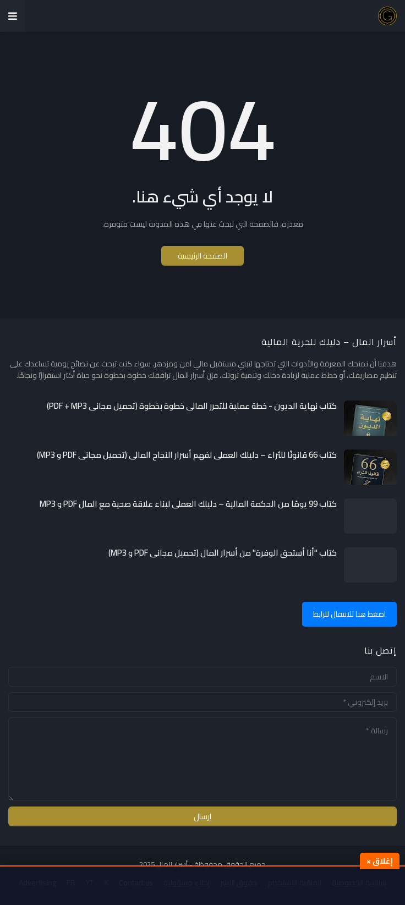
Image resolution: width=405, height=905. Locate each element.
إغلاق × (379, 861)
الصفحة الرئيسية (202, 256)
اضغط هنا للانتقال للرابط (349, 614)
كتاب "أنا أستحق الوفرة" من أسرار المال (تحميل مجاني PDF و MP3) (222, 552)
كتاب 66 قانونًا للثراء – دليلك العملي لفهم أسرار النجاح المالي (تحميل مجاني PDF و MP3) (187, 454)
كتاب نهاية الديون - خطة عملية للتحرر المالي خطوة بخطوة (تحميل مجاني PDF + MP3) (192, 406)
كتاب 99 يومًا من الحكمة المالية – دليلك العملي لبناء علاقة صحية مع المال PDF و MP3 (188, 503)
